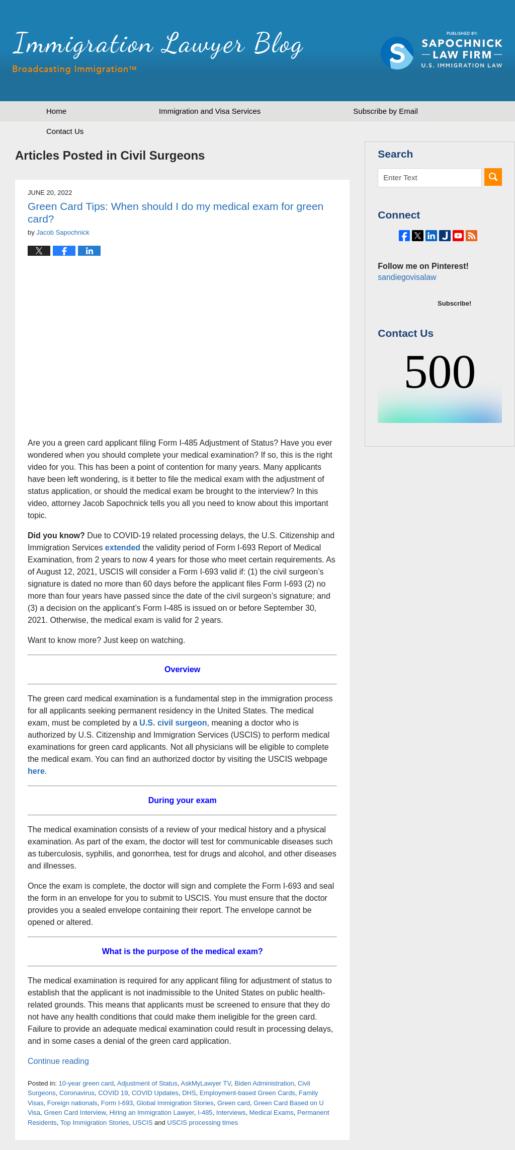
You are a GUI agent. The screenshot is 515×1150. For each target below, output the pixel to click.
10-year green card (86, 1083)
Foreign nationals (72, 1103)
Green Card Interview (75, 1112)
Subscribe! (454, 331)
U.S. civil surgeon (173, 722)
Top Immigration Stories (94, 1122)
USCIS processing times (202, 1122)
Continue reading (58, 1061)
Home (56, 111)
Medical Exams (271, 1112)
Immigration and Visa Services (210, 111)
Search (493, 177)
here (36, 771)
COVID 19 (113, 1093)
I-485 (205, 1112)
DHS (189, 1093)
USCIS (143, 1122)
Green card (233, 1103)
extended (122, 547)
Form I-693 (117, 1103)
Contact (64, 131)
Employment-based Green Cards (247, 1093)
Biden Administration (264, 1083)
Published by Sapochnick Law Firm (441, 50)
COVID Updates (155, 1093)
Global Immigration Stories (175, 1103)
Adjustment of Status (147, 1083)
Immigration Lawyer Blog (158, 53)
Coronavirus (77, 1093)
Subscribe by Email (385, 111)
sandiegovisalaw (405, 305)
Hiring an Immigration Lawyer (151, 1112)
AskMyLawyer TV (206, 1083)
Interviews (231, 1112)
